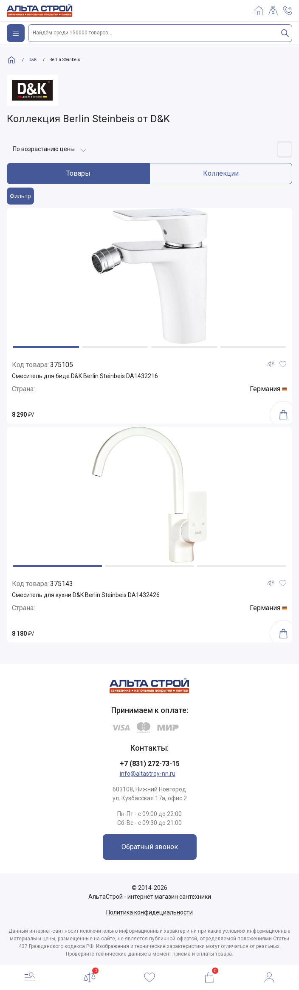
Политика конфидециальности (149, 912)
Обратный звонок (149, 847)
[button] (46, 347)
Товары (78, 173)
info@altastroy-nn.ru (147, 773)
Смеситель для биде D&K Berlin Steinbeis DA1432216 (85, 376)
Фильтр (20, 196)
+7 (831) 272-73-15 (150, 764)
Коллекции (221, 173)
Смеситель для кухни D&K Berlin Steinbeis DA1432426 (86, 595)
